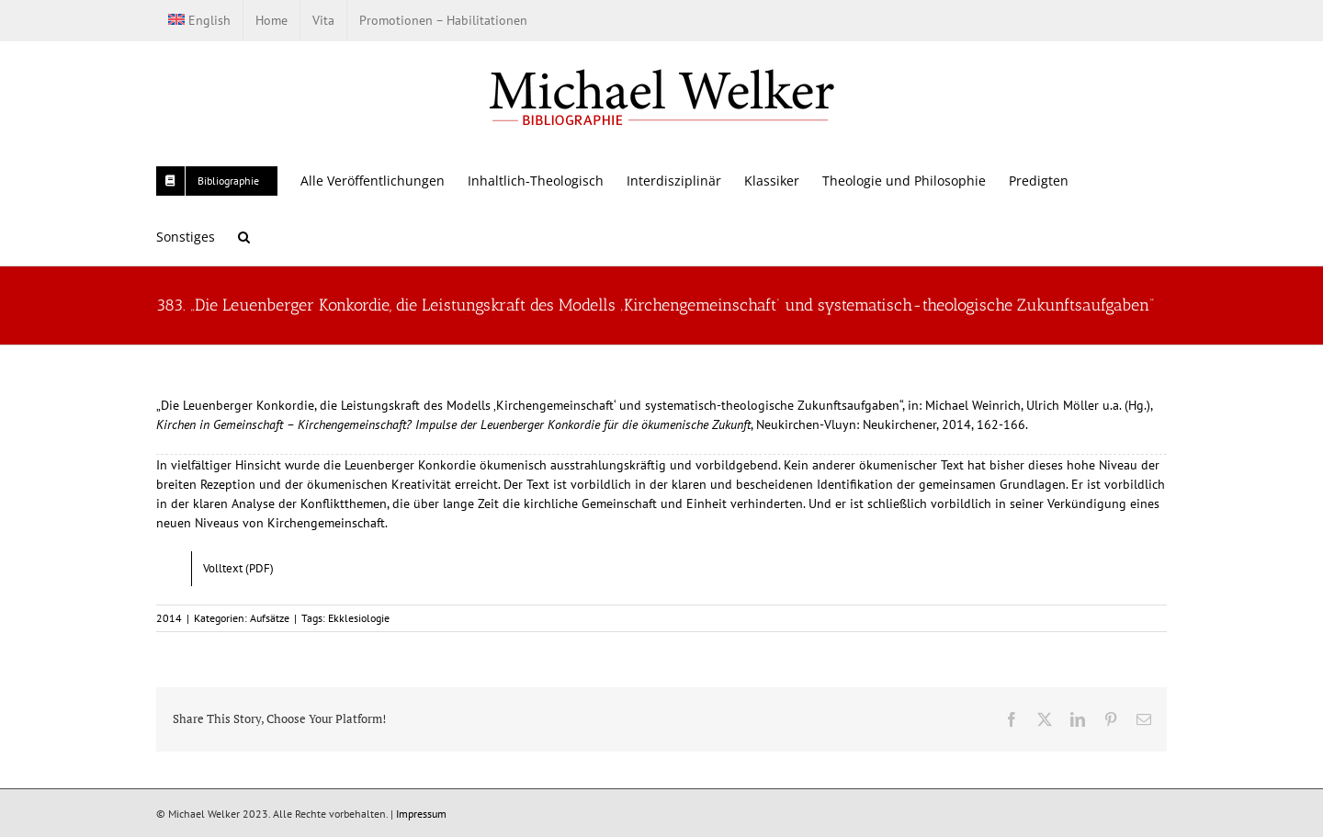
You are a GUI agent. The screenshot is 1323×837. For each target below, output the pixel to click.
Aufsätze (269, 618)
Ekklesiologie (359, 618)
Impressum (421, 813)
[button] (244, 237)
